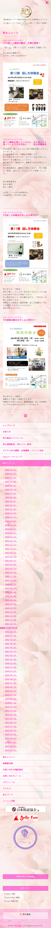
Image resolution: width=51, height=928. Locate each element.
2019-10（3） (11, 715)
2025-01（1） (11, 509)
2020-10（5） (11, 671)
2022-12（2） (11, 572)
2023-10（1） (11, 549)
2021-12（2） (11, 616)
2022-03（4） (11, 604)
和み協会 (18, 926)
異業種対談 (8, 763)
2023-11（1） (11, 545)
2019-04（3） (11, 738)
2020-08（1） (11, 679)
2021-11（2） (11, 620)
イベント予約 (9, 801)
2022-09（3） (11, 584)
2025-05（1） (11, 501)
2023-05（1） (11, 561)
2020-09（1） (11, 675)
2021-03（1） (11, 651)
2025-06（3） (11, 497)
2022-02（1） (11, 608)
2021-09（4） (11, 628)
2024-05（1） (11, 529)
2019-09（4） (11, 719)
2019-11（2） (11, 711)
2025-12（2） (11, 478)
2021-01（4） (11, 659)
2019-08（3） (11, 723)
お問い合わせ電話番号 (13, 770)
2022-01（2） (11, 612)
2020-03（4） (11, 695)
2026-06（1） (11, 470)
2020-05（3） (11, 691)
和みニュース (9, 463)
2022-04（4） (11, 600)
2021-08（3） (11, 632)
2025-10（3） (11, 486)
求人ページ (8, 795)
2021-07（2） (11, 636)
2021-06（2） (11, 640)
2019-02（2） (11, 746)
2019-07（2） (11, 726)
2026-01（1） (11, 474)
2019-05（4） (11, 734)
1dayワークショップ (12, 457)
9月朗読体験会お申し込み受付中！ (20, 320)
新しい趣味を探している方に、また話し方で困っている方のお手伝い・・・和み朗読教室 (25, 143)
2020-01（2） (11, 703)
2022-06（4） (11, 592)
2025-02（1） (11, 505)
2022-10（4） (11, 580)
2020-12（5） (11, 663)
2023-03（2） (11, 565)
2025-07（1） (11, 493)
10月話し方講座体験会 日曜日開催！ (22, 43)
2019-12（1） (11, 707)
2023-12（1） (11, 541)
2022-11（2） (11, 576)
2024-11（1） (11, 517)
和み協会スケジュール (13, 438)
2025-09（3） (11, 489)
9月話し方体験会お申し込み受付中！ (21, 215)
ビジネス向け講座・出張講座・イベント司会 (23, 451)
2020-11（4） (11, 667)
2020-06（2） (11, 687)
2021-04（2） (11, 647)
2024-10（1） (11, 521)
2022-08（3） (11, 588)
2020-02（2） (11, 699)
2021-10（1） (11, 624)
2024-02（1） (11, 533)
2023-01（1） (11, 568)
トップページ (9, 425)
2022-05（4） (11, 596)
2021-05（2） (11, 644)
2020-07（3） (11, 683)
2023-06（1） (11, 557)
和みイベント (9, 757)
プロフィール (9, 782)
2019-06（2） (11, 730)
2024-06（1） (11, 525)
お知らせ (7, 432)
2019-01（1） (11, 750)
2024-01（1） (11, 537)
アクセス (7, 788)
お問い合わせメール (12, 776)
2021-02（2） (11, 655)
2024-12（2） (11, 513)
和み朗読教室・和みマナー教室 (17, 444)
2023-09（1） (11, 553)
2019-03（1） (11, 742)
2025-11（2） (11, 482)
